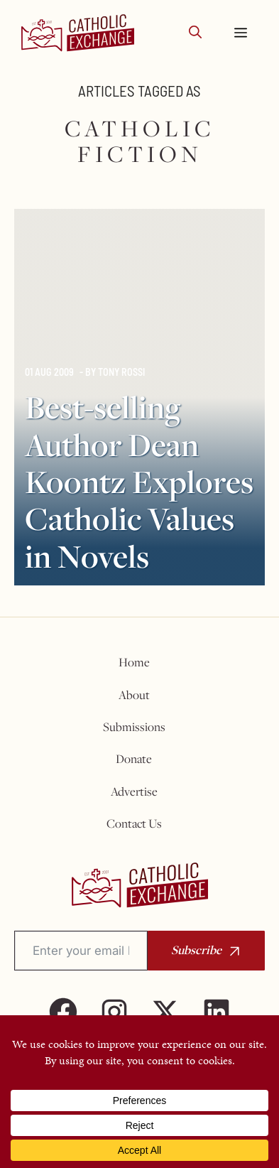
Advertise (134, 791)
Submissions (134, 727)
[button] (195, 33)
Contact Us (134, 823)
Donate (134, 759)
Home (134, 662)
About (134, 695)
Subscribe (196, 949)
